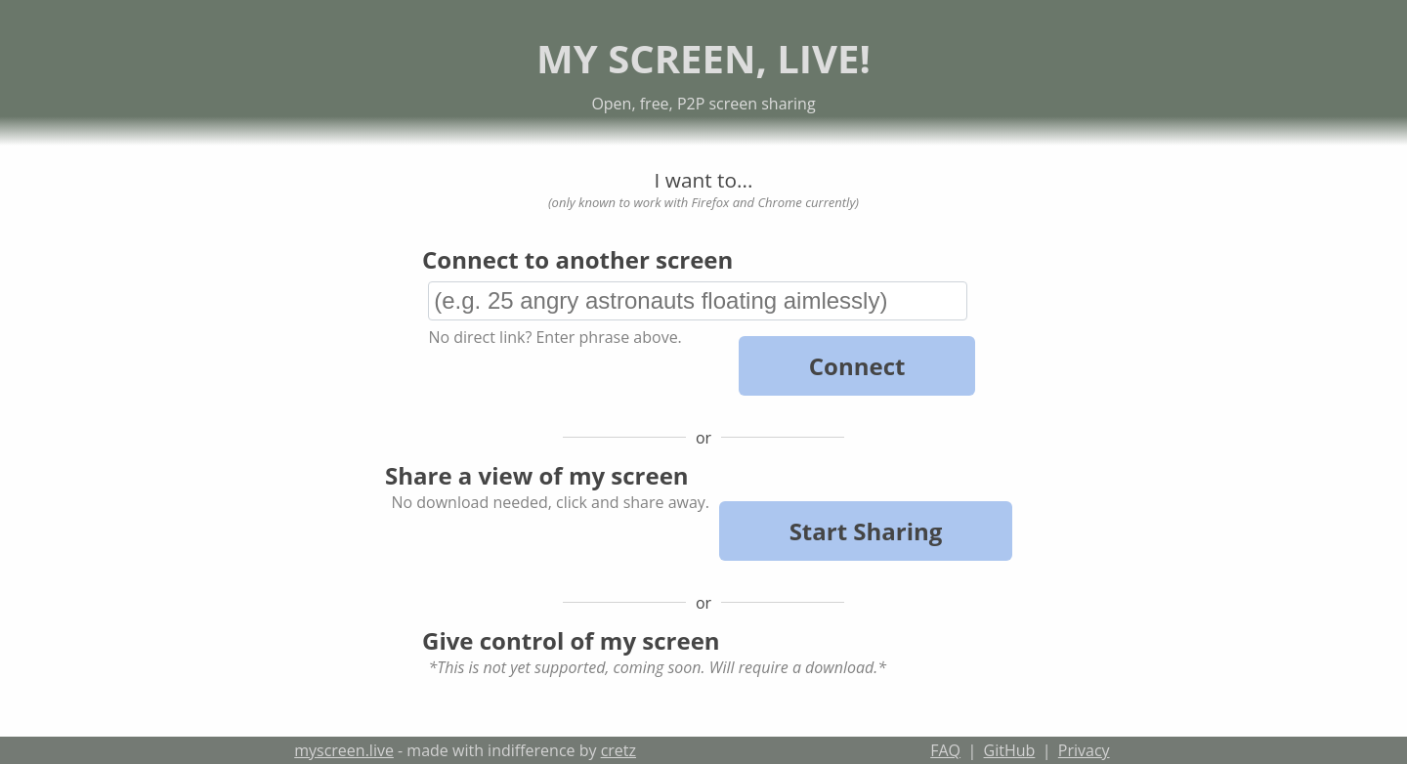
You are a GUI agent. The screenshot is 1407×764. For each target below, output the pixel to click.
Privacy (1084, 750)
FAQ (945, 750)
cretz (618, 750)
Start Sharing (866, 531)
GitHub (1010, 750)
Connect (857, 366)
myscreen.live (344, 750)
